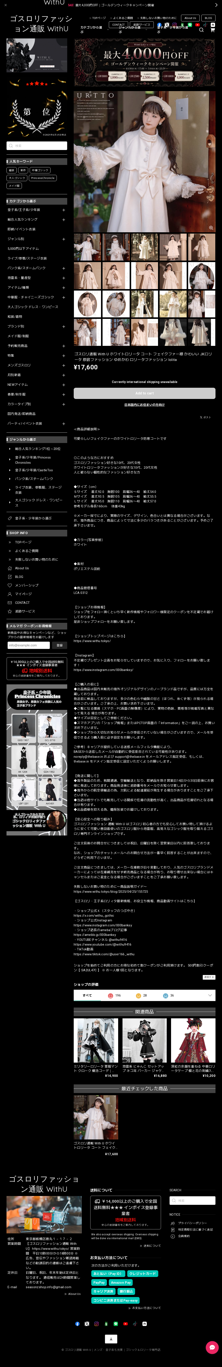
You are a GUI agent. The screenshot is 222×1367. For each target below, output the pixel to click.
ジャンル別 (16, 239)
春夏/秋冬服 (17, 394)
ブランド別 (16, 326)
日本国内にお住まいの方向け (144, 405)
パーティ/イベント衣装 (25, 424)
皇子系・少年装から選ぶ (172, 30)
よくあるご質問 (123, 18)
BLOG (208, 18)
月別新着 (14, 375)
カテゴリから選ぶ (95, 30)
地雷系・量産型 (19, 278)
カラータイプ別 (19, 404)
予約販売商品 (18, 346)
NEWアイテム (18, 385)
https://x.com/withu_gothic (94, 916)
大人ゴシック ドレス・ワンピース (33, 307)
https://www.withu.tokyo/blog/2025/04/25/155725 (111, 892)
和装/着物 (15, 317)
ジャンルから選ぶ (134, 30)
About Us (190, 18)
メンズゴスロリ (19, 365)
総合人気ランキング (23, 220)
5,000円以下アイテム (23, 249)
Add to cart (144, 393)
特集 (11, 356)
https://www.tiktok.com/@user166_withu (104, 954)
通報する (209, 977)
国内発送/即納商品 (22, 414)
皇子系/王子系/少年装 (24, 210)
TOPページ (99, 18)
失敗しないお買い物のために (158, 18)
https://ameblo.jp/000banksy (95, 935)
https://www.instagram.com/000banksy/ (103, 670)
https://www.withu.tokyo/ (92, 641)
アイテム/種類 (18, 288)
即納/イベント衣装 (22, 229)
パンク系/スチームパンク (27, 268)
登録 (60, 645)
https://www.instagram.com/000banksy (103, 925)
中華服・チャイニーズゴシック (31, 297)
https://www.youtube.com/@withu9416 (103, 944)
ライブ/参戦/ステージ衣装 (27, 258)
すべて (87, 995)
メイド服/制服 (18, 336)
